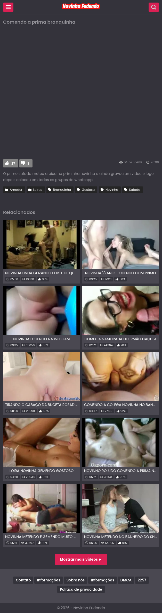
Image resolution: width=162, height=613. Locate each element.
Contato (23, 580)
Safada (134, 189)
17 (13, 163)
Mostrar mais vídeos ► (81, 559)
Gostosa (88, 189)
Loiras (37, 189)
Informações (48, 580)
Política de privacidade (81, 589)
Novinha (112, 189)
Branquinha (62, 189)
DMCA (126, 580)
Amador (16, 189)
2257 (142, 580)
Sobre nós (76, 580)
